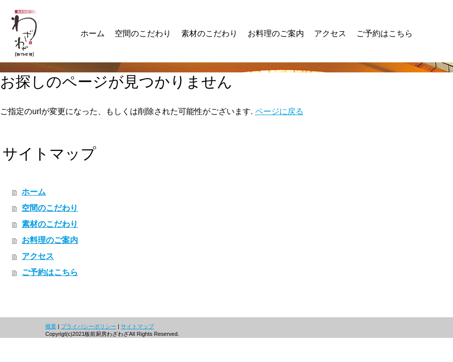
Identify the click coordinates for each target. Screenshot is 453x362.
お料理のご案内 (50, 240)
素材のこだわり (50, 224)
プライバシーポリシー (88, 326)
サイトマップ (137, 326)
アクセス (38, 256)
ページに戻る (279, 111)
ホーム (34, 192)
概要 (50, 326)
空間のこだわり (50, 208)
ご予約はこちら (50, 272)
